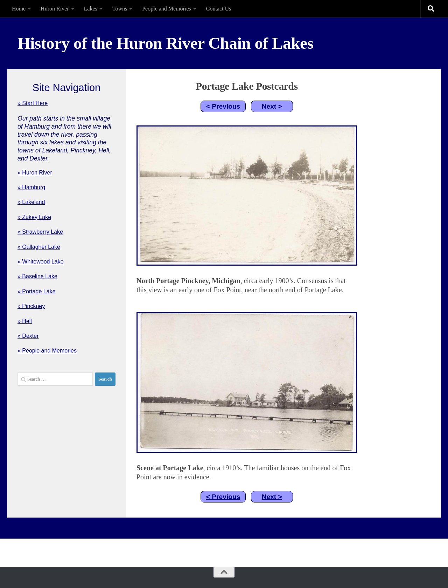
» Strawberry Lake (40, 232)
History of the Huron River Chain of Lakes (165, 43)
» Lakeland (31, 202)
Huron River (55, 9)
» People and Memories (47, 351)
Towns (119, 9)
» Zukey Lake (34, 217)
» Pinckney (31, 306)
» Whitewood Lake (41, 262)
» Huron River (35, 173)
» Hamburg (31, 187)
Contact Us (218, 9)
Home (19, 9)
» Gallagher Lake (39, 247)
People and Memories (166, 9)
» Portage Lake (37, 291)
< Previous (223, 106)
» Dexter (28, 336)
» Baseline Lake (37, 276)
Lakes (90, 9)
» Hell (25, 321)
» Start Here (33, 103)
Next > (272, 106)
